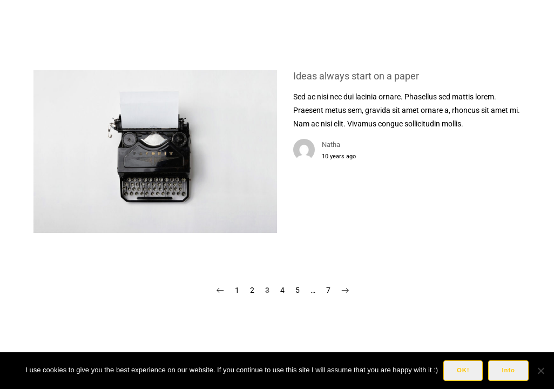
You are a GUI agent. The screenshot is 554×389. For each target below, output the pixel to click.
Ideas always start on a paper (356, 76)
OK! (463, 370)
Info (508, 370)
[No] (540, 370)
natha (331, 144)
